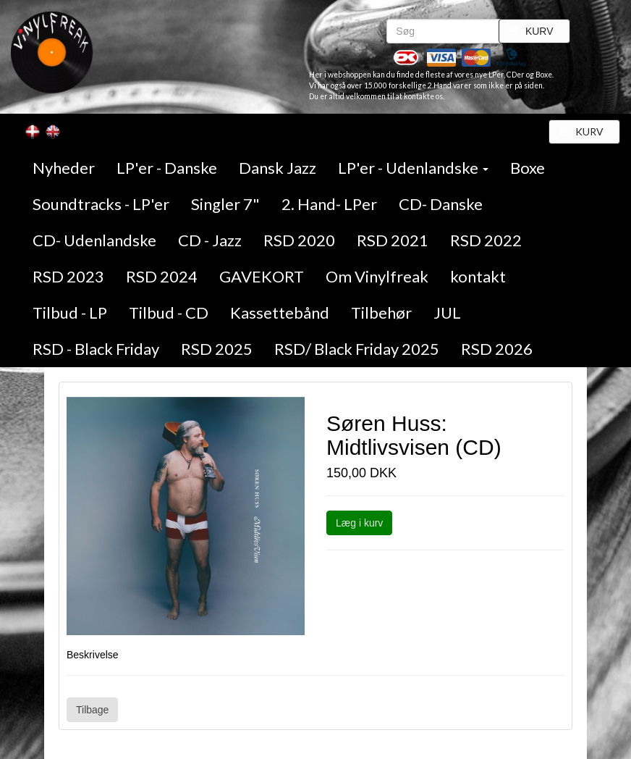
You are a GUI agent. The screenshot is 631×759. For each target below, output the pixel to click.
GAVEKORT (261, 276)
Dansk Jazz (277, 167)
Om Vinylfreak (377, 276)
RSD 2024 (162, 276)
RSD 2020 (299, 240)
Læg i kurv (359, 523)
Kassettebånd (279, 312)
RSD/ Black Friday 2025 (356, 348)
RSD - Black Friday (96, 348)
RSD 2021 (392, 240)
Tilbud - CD (168, 312)
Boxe (527, 167)
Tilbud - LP (70, 312)
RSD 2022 (486, 240)
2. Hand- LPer (329, 204)
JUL (447, 312)
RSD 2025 (217, 348)
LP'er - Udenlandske (413, 167)
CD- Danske (441, 204)
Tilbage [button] (92, 710)
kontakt (478, 276)
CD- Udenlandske (94, 240)
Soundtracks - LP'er (101, 204)
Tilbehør (381, 312)
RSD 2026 (497, 348)
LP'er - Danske (167, 167)
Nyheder (64, 167)
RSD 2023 (68, 276)
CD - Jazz (210, 240)
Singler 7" (225, 204)
